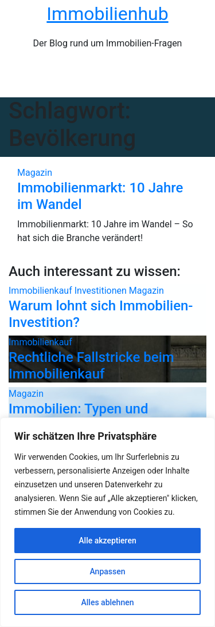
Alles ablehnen (107, 602)
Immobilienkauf (42, 290)
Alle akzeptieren (107, 540)
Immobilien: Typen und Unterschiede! (78, 417)
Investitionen (102, 290)
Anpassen (107, 571)
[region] (107, 522)
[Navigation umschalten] (114, 78)
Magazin (34, 172)
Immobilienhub (107, 14)
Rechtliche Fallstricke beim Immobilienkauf (91, 365)
